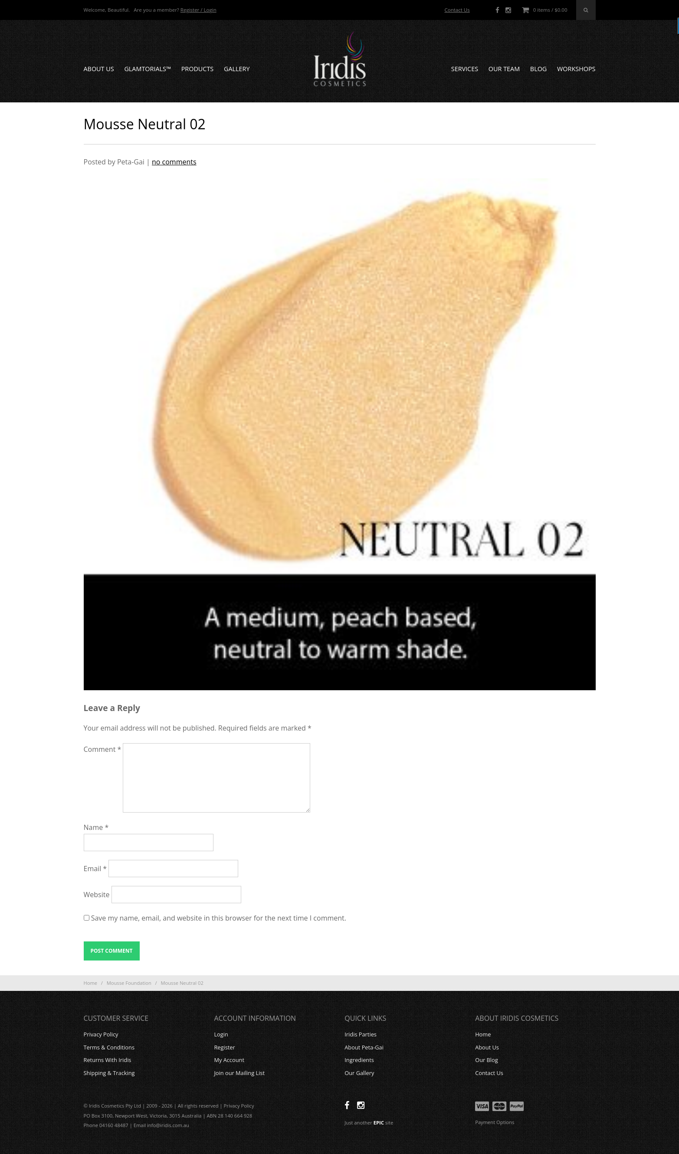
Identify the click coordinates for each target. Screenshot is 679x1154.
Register (224, 1047)
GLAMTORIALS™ (147, 69)
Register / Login (198, 10)
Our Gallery (359, 1073)
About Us (99, 69)
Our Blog (486, 1060)
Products (197, 69)
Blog (538, 69)
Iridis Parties (360, 1034)
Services (464, 69)
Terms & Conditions (109, 1047)
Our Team (504, 69)
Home (91, 983)
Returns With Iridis (107, 1060)
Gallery (237, 69)
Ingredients (359, 1060)
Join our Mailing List (239, 1073)
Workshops (576, 69)
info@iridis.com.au (168, 1125)
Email (95, 868)
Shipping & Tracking (109, 1073)
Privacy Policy (101, 1034)
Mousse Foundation (129, 983)
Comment (102, 749)
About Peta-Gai (364, 1047)
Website (97, 894)
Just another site (368, 1122)
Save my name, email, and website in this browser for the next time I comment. (218, 918)
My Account (229, 1060)
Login (221, 1034)
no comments (174, 162)
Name (96, 827)
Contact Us (456, 10)
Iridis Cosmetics (340, 59)
